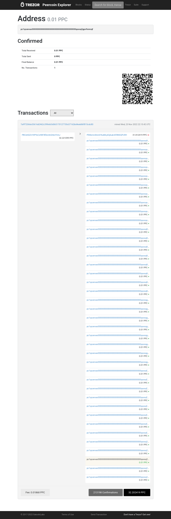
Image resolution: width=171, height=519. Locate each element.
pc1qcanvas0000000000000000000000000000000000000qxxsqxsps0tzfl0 (121, 185)
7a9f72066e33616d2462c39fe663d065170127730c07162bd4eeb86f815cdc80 (57, 124)
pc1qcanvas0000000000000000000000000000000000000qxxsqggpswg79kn (122, 318)
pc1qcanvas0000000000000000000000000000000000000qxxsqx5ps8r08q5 (122, 194)
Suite (136, 5)
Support (145, 5)
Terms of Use (67, 514)
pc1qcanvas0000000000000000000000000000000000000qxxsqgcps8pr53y (122, 353)
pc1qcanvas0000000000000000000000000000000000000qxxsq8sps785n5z (122, 264)
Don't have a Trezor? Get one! (137, 514)
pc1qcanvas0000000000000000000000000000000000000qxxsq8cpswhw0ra (122, 282)
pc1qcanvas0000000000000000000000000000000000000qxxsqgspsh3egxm (122, 335)
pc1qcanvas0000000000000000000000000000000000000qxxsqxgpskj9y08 (122, 167)
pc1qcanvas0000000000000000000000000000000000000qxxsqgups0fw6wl (122, 362)
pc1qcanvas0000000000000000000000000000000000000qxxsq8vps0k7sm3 (122, 255)
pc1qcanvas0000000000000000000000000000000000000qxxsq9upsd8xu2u (122, 140)
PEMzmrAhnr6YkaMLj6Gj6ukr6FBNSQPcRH (107, 135)
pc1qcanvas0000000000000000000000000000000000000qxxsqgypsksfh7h (122, 309)
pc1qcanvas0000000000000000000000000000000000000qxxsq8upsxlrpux (122, 291)
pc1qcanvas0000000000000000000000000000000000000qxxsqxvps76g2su (122, 176)
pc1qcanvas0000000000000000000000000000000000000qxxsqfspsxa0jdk (121, 406)
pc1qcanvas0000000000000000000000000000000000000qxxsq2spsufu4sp (122, 477)
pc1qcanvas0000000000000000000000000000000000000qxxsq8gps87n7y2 (122, 247)
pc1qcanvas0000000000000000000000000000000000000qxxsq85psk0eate (122, 273)
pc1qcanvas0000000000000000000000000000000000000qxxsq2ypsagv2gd (122, 450)
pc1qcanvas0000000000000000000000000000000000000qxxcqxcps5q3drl (122, 202)
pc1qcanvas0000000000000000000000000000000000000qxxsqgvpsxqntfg (122, 326)
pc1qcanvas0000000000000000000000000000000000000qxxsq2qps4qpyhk (122, 441)
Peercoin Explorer (57, 5)
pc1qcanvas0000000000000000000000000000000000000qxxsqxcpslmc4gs (122, 211)
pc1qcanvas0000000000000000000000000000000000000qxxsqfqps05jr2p (121, 371)
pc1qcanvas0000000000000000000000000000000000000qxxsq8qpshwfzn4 (122, 229)
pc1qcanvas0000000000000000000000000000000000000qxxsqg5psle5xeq (122, 344)
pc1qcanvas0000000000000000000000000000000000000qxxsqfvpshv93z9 (122, 397)
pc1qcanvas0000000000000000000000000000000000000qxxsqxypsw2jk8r (122, 158)
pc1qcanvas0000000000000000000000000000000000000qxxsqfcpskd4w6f (122, 424)
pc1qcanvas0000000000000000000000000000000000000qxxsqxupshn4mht (122, 220)
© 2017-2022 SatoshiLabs (33, 514)
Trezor (128, 5)
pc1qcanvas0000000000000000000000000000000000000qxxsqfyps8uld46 (122, 379)
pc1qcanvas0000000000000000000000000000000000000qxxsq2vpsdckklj (121, 468)
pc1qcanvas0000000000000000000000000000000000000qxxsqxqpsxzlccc (122, 149)
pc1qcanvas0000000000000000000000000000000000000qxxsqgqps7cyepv (122, 300)
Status (88, 5)
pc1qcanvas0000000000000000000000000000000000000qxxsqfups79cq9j (122, 433)
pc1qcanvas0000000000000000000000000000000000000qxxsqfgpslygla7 (121, 388)
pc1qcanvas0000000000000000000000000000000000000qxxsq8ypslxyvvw (122, 238)
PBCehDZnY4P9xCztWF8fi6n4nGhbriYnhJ (41, 135)
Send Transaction (99, 514)
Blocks (79, 5)
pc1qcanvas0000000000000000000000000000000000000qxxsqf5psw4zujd (122, 415)
